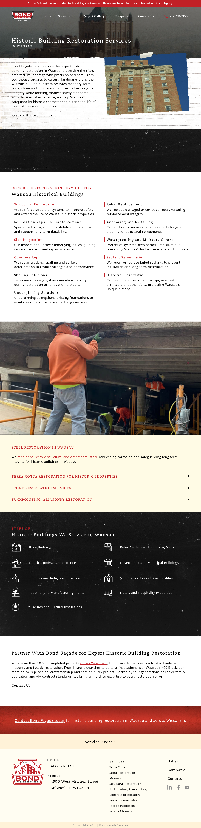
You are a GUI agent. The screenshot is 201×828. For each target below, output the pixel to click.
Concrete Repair (29, 257)
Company (121, 16)
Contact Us (146, 16)
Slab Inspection (28, 239)
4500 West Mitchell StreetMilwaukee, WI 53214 (74, 784)
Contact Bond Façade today (40, 720)
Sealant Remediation (126, 257)
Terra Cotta (117, 767)
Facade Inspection (122, 805)
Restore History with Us (32, 115)
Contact (174, 778)
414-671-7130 (176, 16)
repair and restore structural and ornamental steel (57, 457)
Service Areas (100, 742)
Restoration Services (57, 16)
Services (116, 761)
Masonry (115, 778)
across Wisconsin (93, 663)
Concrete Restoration (124, 794)
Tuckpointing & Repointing (128, 789)
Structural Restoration (35, 204)
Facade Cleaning (120, 811)
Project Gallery (94, 16)
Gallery (173, 761)
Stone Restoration (122, 772)
